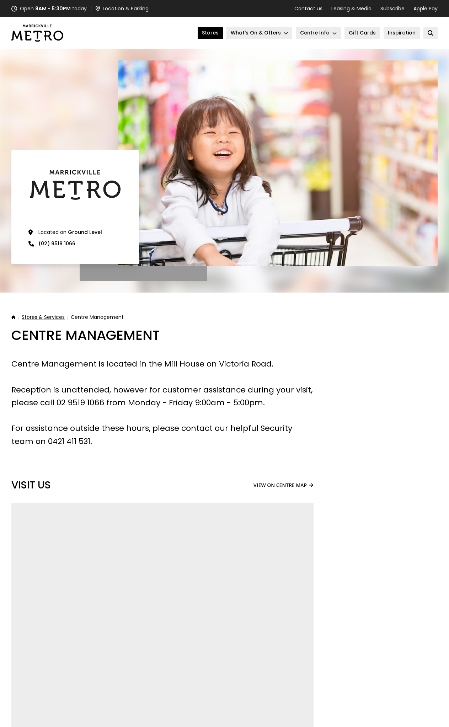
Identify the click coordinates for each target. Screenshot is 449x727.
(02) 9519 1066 (56, 243)
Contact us (308, 8)
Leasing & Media (351, 8)
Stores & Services (43, 317)
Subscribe (392, 8)
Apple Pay (425, 8)
